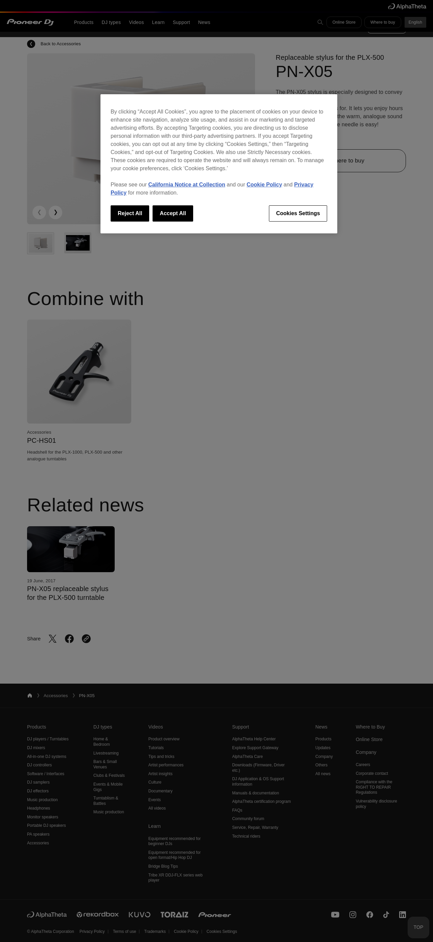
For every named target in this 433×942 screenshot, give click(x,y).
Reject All (130, 213)
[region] (218, 163)
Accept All (173, 213)
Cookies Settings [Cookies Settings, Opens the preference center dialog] (298, 213)
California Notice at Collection (186, 184)
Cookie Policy (264, 184)
